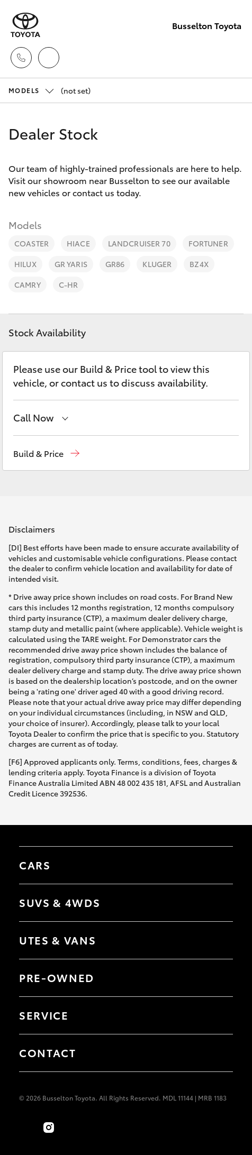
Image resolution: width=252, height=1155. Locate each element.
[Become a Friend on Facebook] (25, 1127)
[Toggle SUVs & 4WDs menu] (214, 902)
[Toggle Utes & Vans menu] (214, 940)
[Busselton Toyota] (25, 25)
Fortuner (208, 243)
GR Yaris (71, 264)
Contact (47, 1052)
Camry (27, 284)
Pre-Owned (56, 977)
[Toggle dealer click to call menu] (21, 57)
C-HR (68, 284)
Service (44, 1014)
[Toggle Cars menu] (214, 865)
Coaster (31, 243)
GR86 (115, 264)
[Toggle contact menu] (214, 977)
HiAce (78, 243)
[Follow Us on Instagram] (48, 1127)
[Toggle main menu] (230, 57)
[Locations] (48, 57)
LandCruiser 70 (139, 243)
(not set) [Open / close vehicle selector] (49, 90)
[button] (46, 453)
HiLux (25, 264)
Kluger (157, 264)
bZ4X (199, 264)
